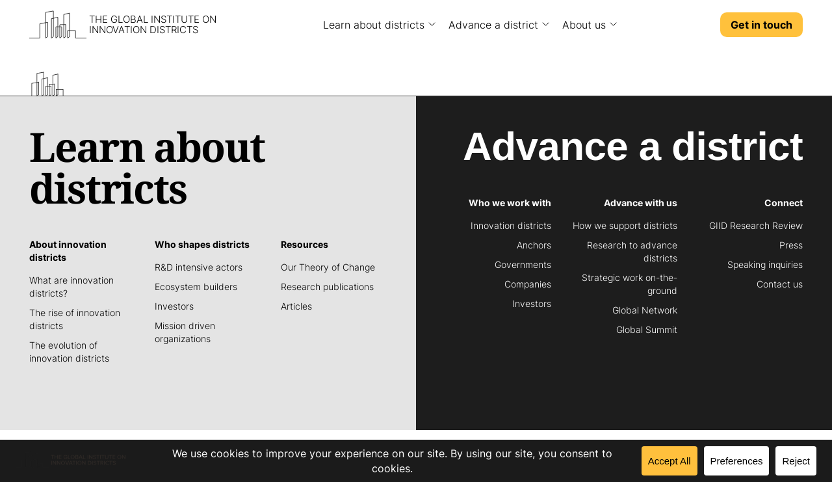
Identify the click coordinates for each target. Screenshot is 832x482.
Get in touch (761, 24)
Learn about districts (373, 24)
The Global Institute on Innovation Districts (152, 24)
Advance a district (493, 24)
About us (584, 24)
